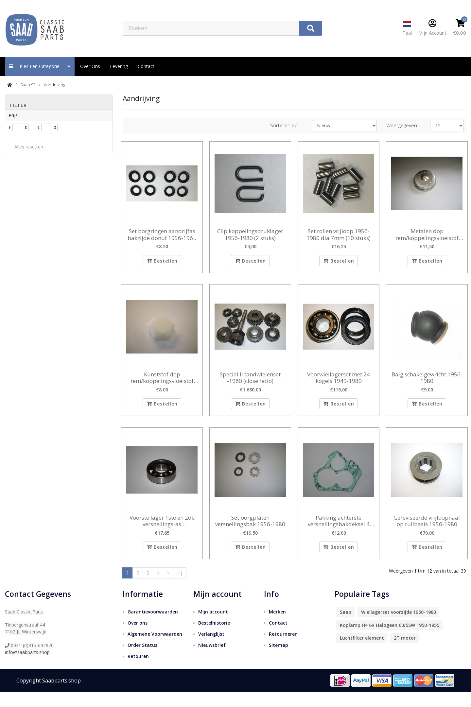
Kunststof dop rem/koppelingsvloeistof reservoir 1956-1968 (162, 382)
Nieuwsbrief (212, 660)
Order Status (142, 660)
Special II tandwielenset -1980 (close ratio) (250, 382)
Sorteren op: (284, 125)
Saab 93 (28, 85)
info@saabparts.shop (27, 667)
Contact (278, 638)
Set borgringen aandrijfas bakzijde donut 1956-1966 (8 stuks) (162, 234)
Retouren (138, 671)
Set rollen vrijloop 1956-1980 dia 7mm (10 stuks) (338, 234)
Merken (277, 627)
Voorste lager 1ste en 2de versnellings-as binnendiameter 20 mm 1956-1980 (162, 531)
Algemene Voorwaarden (155, 649)
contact (146, 66)
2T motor (405, 653)
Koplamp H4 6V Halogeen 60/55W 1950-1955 (389, 640)
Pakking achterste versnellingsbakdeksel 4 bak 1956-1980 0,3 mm (339, 531)
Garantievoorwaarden (153, 627)
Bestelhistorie (214, 638)
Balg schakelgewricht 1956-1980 (427, 382)
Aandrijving (54, 85)
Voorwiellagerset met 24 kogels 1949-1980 (338, 382)
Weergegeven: (402, 125)
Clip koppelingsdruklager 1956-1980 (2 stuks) (250, 234)
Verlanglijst (211, 649)
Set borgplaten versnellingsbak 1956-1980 (250, 531)
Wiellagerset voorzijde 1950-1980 (398, 627)
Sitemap (278, 660)
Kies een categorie (39, 66)
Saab (345, 627)
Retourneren (283, 649)
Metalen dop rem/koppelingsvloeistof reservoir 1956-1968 (427, 234)
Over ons (90, 66)
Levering (119, 66)
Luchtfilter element (362, 653)
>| (180, 588)
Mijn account (213, 627)
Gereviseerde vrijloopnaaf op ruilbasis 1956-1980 (426, 531)
